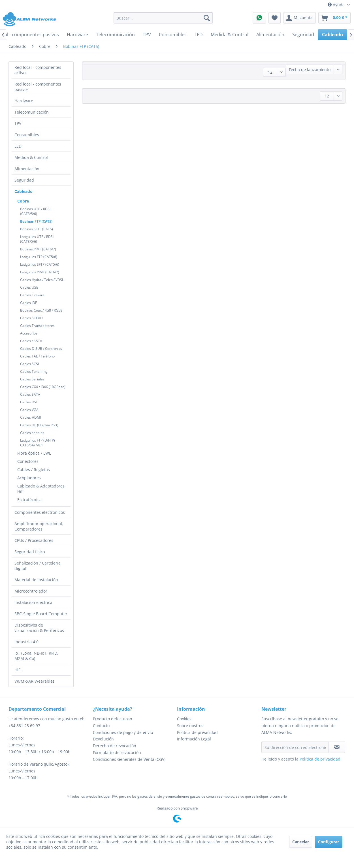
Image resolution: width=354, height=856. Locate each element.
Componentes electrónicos (39, 512)
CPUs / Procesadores (33, 540)
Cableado (23, 191)
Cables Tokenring (34, 371)
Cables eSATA (31, 340)
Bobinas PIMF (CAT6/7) (38, 249)
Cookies (184, 718)
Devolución (103, 739)
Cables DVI (28, 402)
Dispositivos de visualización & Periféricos (39, 627)
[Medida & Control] (229, 34)
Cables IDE (28, 302)
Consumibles (26, 134)
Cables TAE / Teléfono (37, 356)
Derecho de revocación (114, 745)
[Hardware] (77, 34)
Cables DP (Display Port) (39, 425)
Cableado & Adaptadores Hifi (41, 488)
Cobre (23, 201)
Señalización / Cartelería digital (37, 565)
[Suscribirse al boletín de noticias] (337, 747)
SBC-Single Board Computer (40, 613)
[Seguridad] (303, 34)
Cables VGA (29, 409)
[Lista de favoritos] (274, 18)
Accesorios (28, 333)
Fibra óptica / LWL (34, 453)
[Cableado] (332, 34)
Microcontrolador (30, 591)
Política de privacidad (197, 732)
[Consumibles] (173, 34)
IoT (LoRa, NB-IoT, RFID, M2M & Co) (36, 655)
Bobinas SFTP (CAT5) (36, 229)
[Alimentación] (270, 34)
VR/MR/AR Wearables (34, 681)
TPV (17, 123)
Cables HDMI (30, 417)
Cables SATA (30, 394)
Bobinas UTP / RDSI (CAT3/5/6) (35, 211)
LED (18, 146)
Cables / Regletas (33, 469)
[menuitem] (163, 18)
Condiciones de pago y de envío (123, 732)
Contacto (101, 725)
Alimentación (26, 168)
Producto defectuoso (112, 718)
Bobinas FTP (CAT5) (36, 221)
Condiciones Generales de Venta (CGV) (129, 759)
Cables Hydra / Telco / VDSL (42, 279)
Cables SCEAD (31, 318)
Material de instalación (36, 579)
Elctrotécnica (29, 499)
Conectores (28, 461)
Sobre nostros (190, 725)
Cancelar (300, 841)
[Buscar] (207, 18)
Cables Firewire (32, 295)
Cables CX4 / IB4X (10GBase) (42, 386)
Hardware (23, 100)
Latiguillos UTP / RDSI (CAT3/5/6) (37, 239)
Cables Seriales (32, 379)
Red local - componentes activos (37, 70)
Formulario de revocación (117, 752)
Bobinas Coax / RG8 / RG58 (41, 310)
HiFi (18, 669)
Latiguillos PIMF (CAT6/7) (39, 272)
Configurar (328, 841)
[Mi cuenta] (299, 18)
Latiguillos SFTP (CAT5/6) (39, 264)
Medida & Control (31, 157)
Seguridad (24, 180)
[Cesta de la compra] (334, 18)
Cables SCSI (29, 363)
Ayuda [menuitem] (337, 4)
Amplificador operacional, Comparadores (38, 526)
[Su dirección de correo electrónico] (295, 747)
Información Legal (194, 739)
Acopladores (29, 477)
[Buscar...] (163, 18)
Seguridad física (29, 551)
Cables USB (29, 287)
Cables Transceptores (37, 325)
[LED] (199, 34)
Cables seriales (32, 432)
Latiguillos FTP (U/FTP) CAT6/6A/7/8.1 (37, 443)
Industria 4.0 (26, 641)
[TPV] (147, 34)
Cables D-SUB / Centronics (41, 348)
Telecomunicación (31, 112)
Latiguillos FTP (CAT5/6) (38, 256)
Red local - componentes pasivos (37, 86)
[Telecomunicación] (115, 34)
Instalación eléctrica (33, 602)
